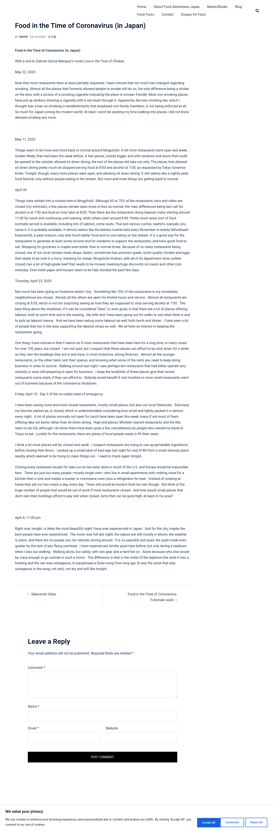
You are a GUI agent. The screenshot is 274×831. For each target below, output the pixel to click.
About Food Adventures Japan (177, 7)
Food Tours (145, 14)
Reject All (228, 822)
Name (33, 706)
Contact (168, 14)
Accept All (255, 822)
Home (141, 7)
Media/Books (217, 7)
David (23, 36)
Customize (201, 822)
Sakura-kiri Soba (43, 594)
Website (112, 728)
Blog (238, 7)
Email (33, 728)
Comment (36, 668)
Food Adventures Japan (51, 7)
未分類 (52, 36)
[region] (137, 818)
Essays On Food (193, 14)
